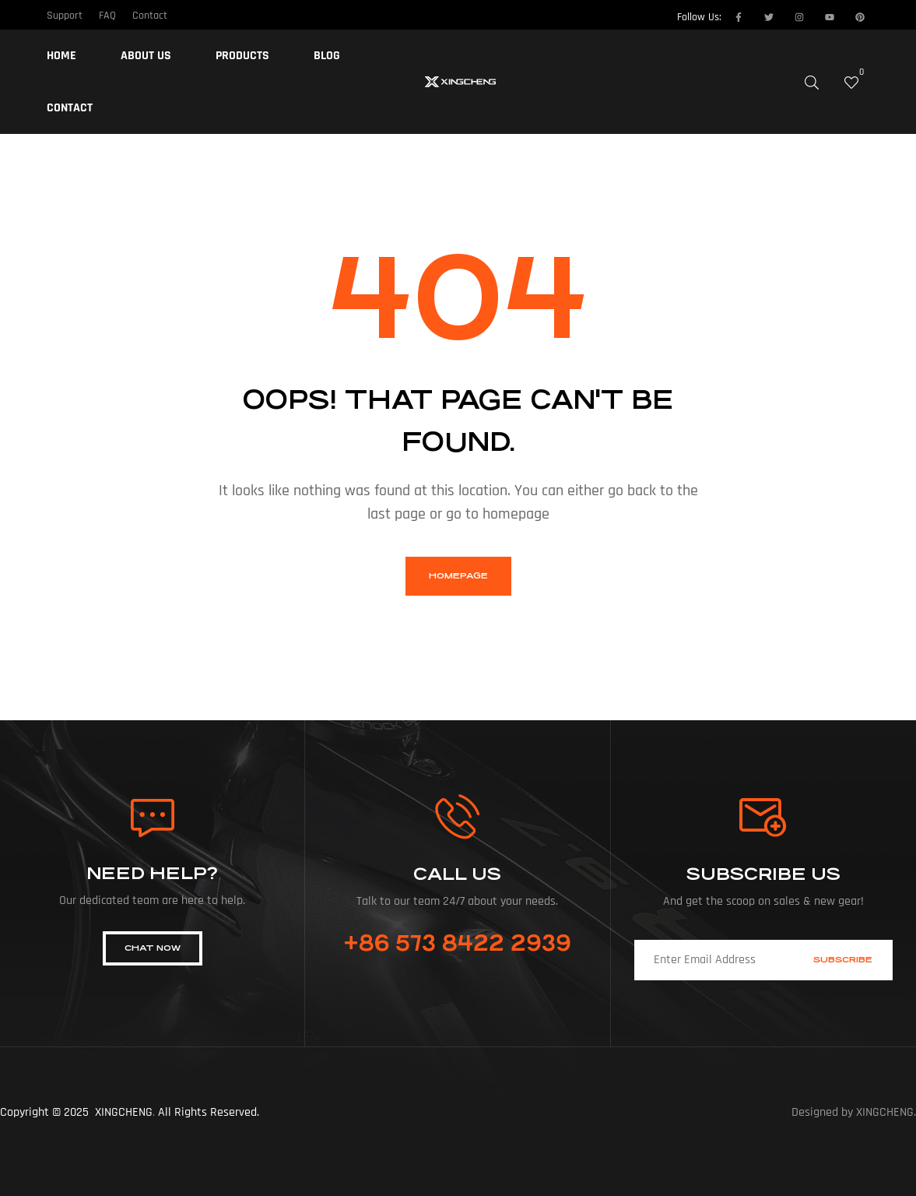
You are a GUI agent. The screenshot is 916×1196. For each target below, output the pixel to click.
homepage (458, 576)
